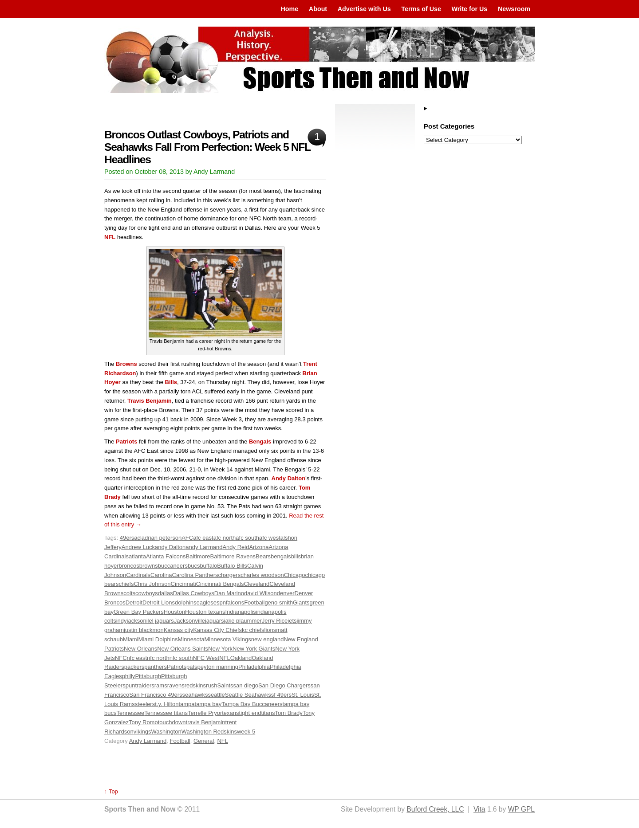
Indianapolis (240, 611)
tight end (250, 713)
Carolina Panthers (195, 575)
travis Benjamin (205, 722)
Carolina (161, 575)
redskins (195, 685)
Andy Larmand (148, 741)
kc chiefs (253, 630)
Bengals (260, 441)
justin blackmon (144, 630)
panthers (155, 666)
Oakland (241, 658)
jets (292, 620)
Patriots (126, 441)
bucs (194, 565)
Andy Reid (235, 547)
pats (191, 666)
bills (296, 556)
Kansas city (178, 630)
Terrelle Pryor (205, 713)
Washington (166, 731)
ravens (176, 685)
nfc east (137, 658)
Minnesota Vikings (227, 639)
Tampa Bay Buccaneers (251, 704)
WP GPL (521, 809)
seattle (216, 694)
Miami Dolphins (158, 639)
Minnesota (191, 639)
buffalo (208, 565)
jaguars (214, 620)
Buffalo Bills (232, 565)
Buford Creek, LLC (435, 809)
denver (286, 593)
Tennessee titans (166, 713)
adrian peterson (161, 537)
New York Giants (254, 648)
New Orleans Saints (182, 648)
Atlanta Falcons (166, 556)
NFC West (206, 658)
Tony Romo (143, 722)
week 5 (246, 731)
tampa (186, 704)
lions (270, 630)
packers (134, 666)
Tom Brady (289, 713)
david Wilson (260, 593)
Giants (301, 602)
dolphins (185, 602)
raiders (145, 685)
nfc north (158, 658)
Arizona (258, 547)
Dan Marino (229, 593)
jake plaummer (243, 620)
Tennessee (130, 713)
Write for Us (470, 8)
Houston (174, 611)
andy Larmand (203, 547)
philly (128, 676)
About (318, 8)
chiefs (126, 584)
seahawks (195, 694)
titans (268, 713)
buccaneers (173, 565)
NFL (109, 237)
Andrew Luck (138, 547)
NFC (121, 658)
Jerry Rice (275, 620)
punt (131, 685)
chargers (229, 575)
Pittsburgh (148, 676)
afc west (269, 537)
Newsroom (514, 8)
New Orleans (140, 648)
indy (121, 620)
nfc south (181, 658)
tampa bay (208, 704)
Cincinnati (183, 584)
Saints (225, 685)
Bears (263, 556)
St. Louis (303, 694)
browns (148, 565)
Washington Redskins (209, 731)
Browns (126, 364)
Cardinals (138, 575)
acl (138, 537)
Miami (130, 639)
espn (219, 602)
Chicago (294, 575)
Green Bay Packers (139, 611)
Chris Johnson (152, 584)
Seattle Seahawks (248, 694)
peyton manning (218, 666)
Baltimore (198, 556)
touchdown (172, 722)
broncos (129, 565)
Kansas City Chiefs (217, 630)
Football (254, 602)
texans (230, 713)
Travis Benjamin (149, 400)
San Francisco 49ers (155, 694)
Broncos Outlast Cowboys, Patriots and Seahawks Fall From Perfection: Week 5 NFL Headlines (207, 147)
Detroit (134, 602)
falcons (235, 602)
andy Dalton (170, 547)
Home (289, 8)
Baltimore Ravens (233, 556)
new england (267, 639)
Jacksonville (189, 620)
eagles (204, 602)
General (203, 741)
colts (129, 593)
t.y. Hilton (166, 704)
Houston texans (205, 611)
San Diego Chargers (284, 685)
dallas (165, 593)
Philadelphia (254, 666)
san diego (245, 685)
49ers (127, 537)
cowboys (146, 593)
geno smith (278, 602)
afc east (203, 537)
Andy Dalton (289, 478)
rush (211, 685)
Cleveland (256, 584)
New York (220, 648)
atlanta (137, 556)
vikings (142, 731)
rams (160, 685)
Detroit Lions (158, 602)
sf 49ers (281, 694)
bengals (281, 556)
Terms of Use (421, 8)
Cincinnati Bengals (220, 584)
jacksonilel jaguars (150, 620)
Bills (171, 382)
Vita (479, 809)
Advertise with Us (364, 8)
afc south (247, 537)
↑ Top (111, 791)
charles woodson (262, 575)
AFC (187, 537)
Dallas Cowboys (193, 593)
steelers (145, 704)
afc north (224, 537)
